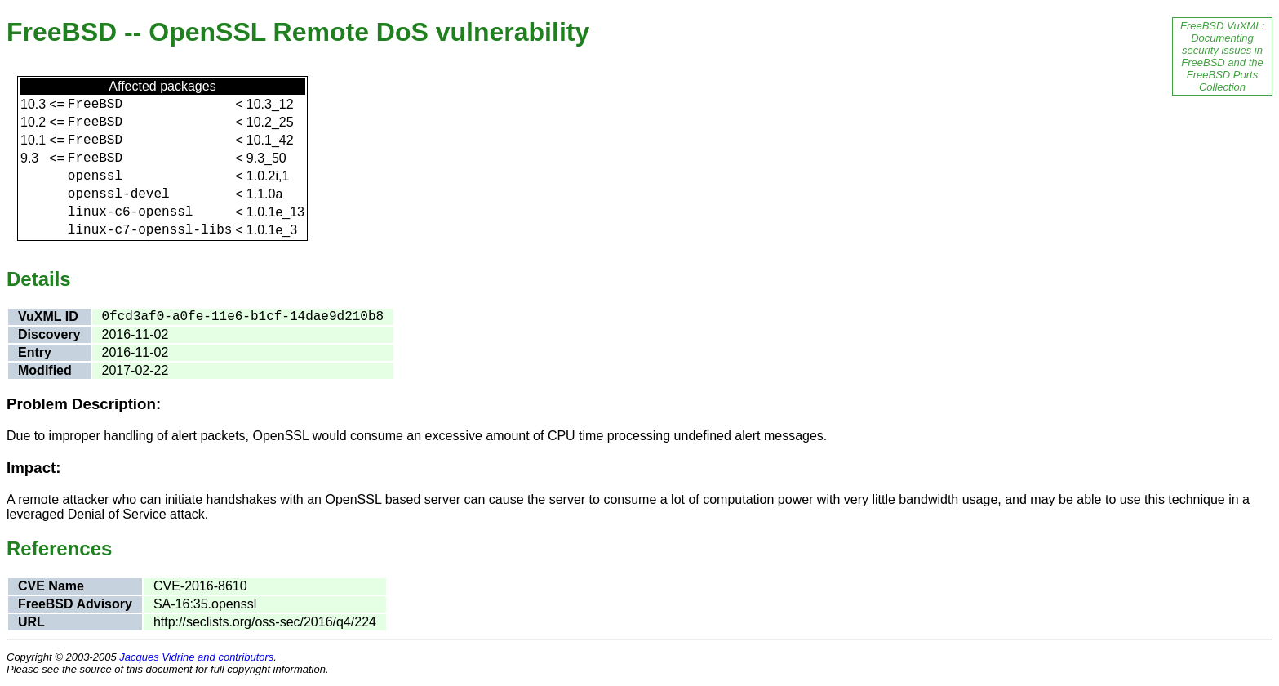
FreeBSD (95, 104)
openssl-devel (119, 194)
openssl (95, 176)
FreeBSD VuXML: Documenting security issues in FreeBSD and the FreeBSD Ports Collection (1222, 56)
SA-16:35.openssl (204, 604)
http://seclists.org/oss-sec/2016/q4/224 (264, 622)
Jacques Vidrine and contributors (196, 657)
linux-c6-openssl (130, 212)
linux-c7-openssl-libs (150, 230)
